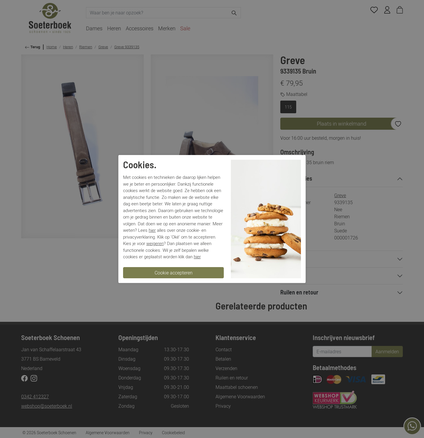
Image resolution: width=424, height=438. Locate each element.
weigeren (155, 243)
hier (152, 230)
